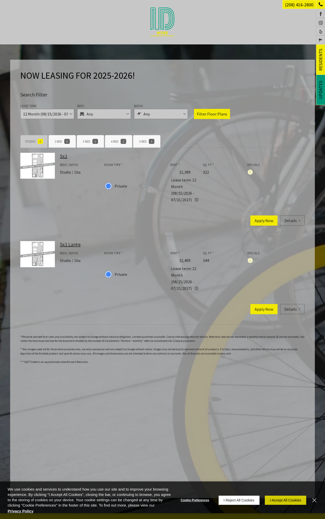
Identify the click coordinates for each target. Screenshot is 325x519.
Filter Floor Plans (212, 113)
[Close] (314, 500)
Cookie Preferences (195, 500)
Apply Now (264, 220)
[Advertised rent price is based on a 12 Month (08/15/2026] (196, 200)
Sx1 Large (70, 244)
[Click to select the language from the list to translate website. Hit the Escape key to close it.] (320, 40)
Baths (138, 106)
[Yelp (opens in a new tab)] (320, 31)
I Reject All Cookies (239, 500)
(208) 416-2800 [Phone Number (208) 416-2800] (299, 5)
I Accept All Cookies (285, 500)
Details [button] (292, 220)
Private (121, 186)
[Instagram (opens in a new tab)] (320, 22)
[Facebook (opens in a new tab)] (320, 13)
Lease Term (28, 106)
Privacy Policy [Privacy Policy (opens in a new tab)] (21, 511)
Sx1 (63, 156)
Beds (80, 106)
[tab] (34, 141)
